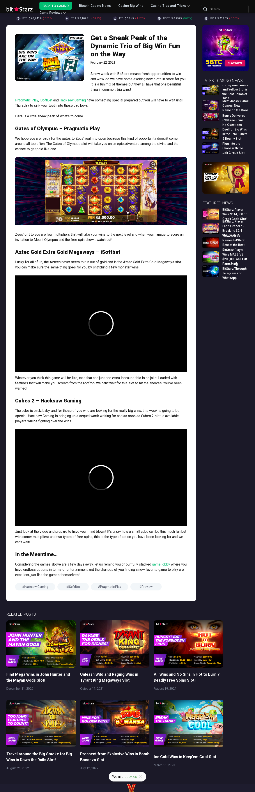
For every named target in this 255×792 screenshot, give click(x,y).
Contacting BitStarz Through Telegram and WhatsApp (234, 271)
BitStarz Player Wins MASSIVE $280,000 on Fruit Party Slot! (234, 256)
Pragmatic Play (26, 100)
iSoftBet (46, 100)
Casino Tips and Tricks (168, 5)
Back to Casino (56, 5)
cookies (130, 777)
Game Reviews (50, 12)
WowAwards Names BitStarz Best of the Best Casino (233, 242)
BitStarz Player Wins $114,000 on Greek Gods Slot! (234, 214)
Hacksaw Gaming (73, 100)
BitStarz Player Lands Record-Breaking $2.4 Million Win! (233, 228)
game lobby (161, 564)
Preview (147, 586)
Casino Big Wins (130, 5)
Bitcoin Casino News (95, 5)
